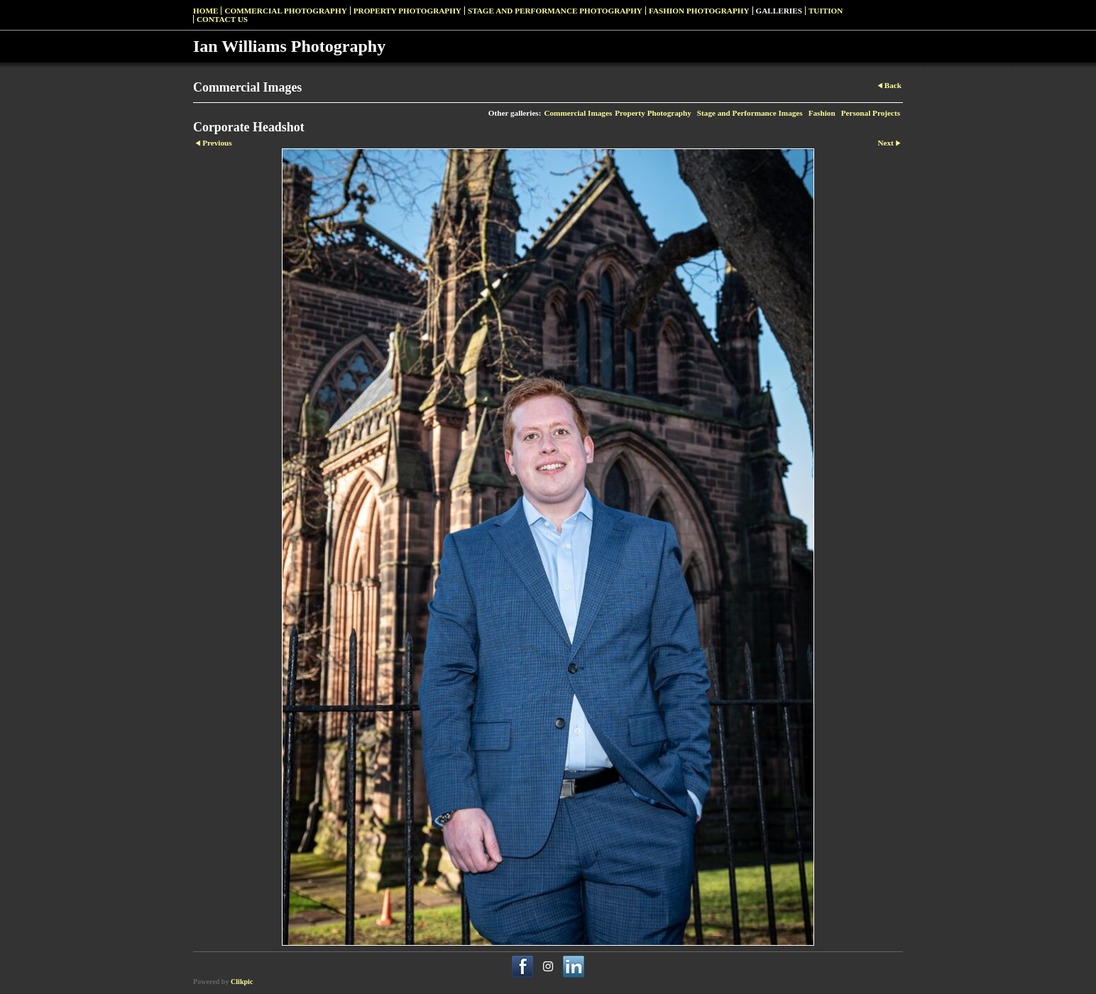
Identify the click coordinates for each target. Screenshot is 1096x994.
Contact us (222, 19)
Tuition (826, 10)
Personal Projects (870, 113)
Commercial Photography (285, 10)
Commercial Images (578, 113)
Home (205, 10)
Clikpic (242, 981)
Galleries (779, 10)
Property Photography (407, 10)
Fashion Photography (699, 10)
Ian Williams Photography (289, 46)
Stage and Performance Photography (555, 10)
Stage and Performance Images (750, 113)
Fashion (822, 113)
